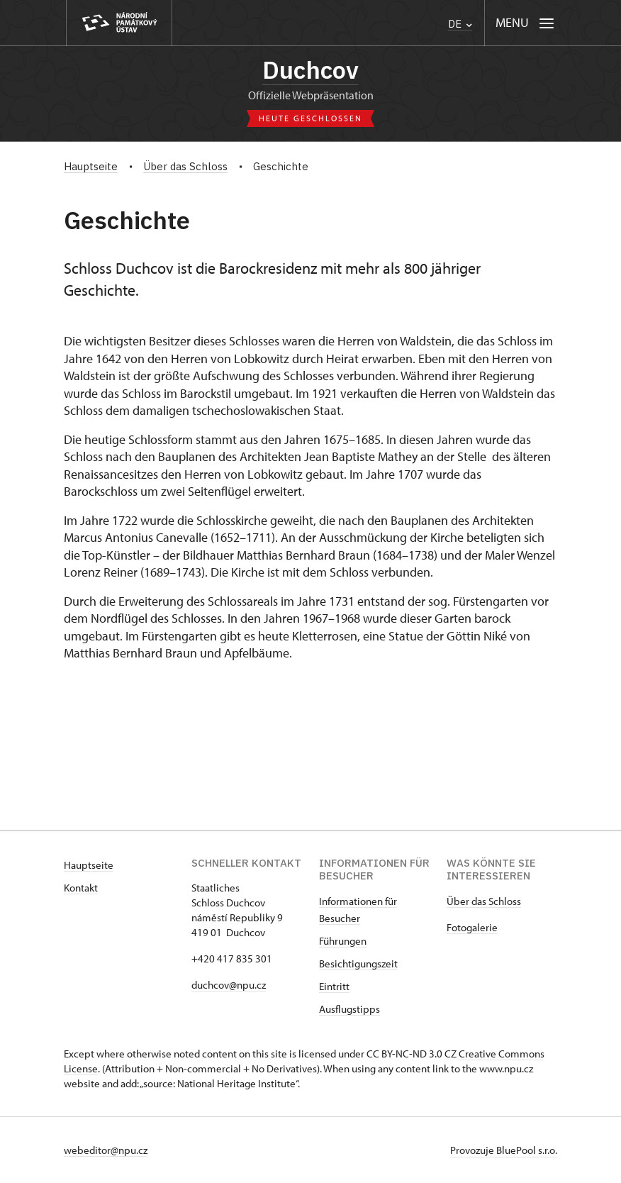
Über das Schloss (484, 901)
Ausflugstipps (349, 1009)
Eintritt (334, 986)
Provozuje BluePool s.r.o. (503, 1150)
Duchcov (310, 69)
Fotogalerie (472, 927)
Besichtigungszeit (358, 963)
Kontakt (81, 887)
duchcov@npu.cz (228, 985)
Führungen (343, 941)
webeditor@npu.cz (105, 1150)
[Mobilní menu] (525, 23)
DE (460, 23)
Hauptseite (88, 865)
